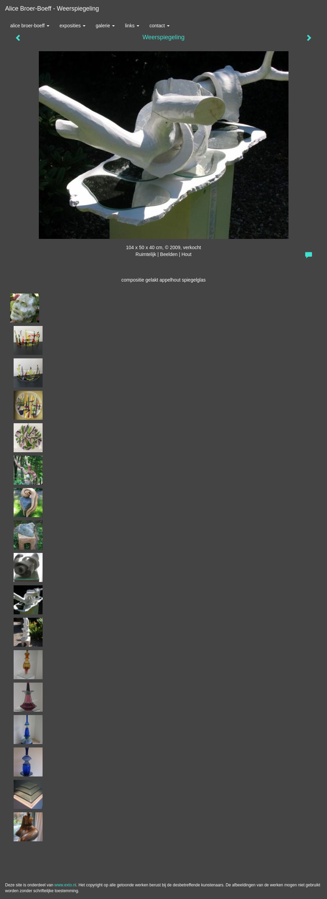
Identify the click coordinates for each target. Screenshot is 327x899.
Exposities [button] (72, 25)
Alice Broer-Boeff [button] (29, 25)
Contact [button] (160, 25)
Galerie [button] (105, 25)
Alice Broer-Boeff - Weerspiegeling (52, 8)
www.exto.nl (65, 885)
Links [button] (132, 25)
